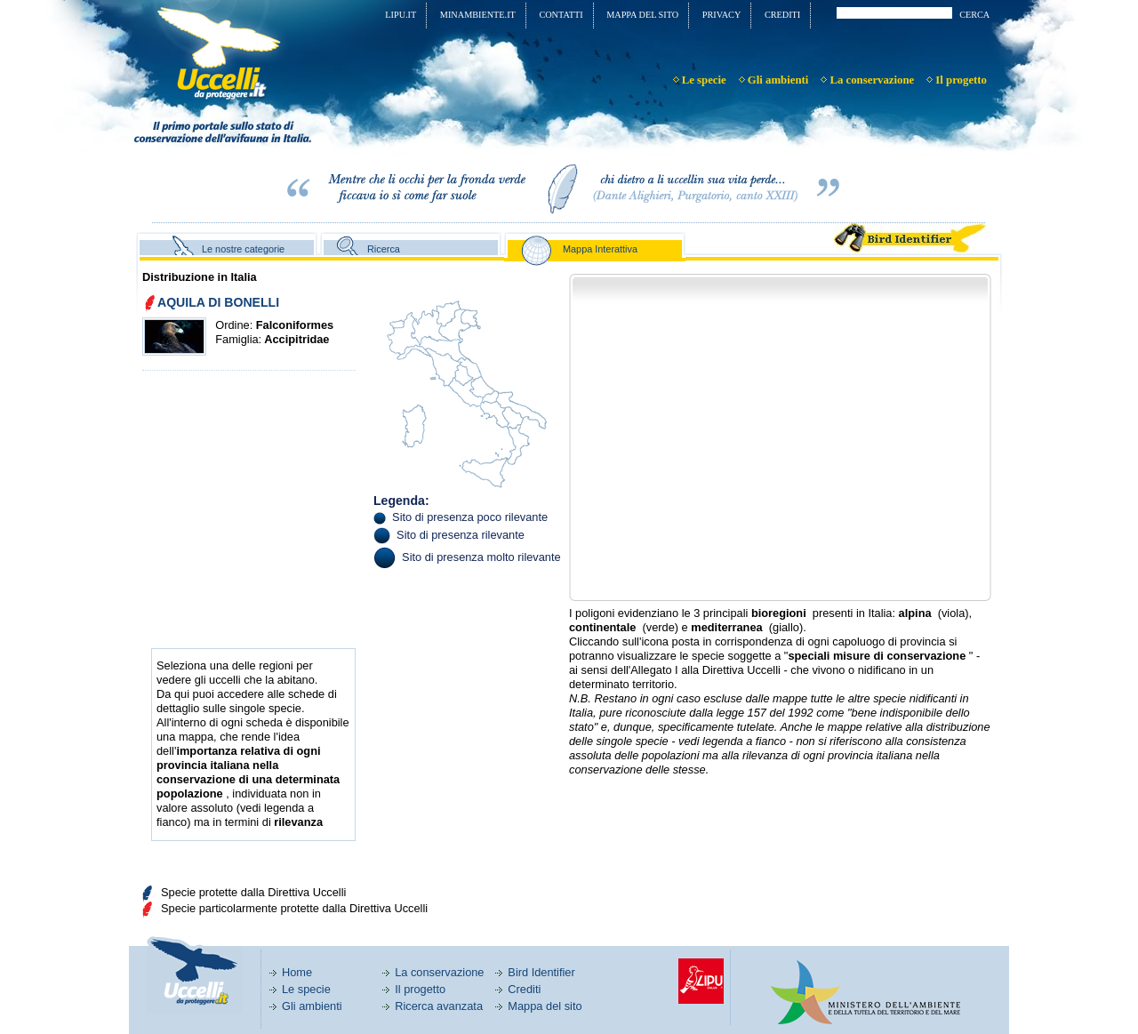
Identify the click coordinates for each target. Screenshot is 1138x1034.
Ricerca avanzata (439, 1006)
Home (297, 972)
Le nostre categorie (243, 249)
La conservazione (439, 972)
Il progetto (420, 989)
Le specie (306, 989)
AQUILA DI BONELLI (218, 302)
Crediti (524, 989)
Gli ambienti (312, 1006)
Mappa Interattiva (600, 249)
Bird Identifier (541, 972)
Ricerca (383, 249)
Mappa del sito (544, 1006)
